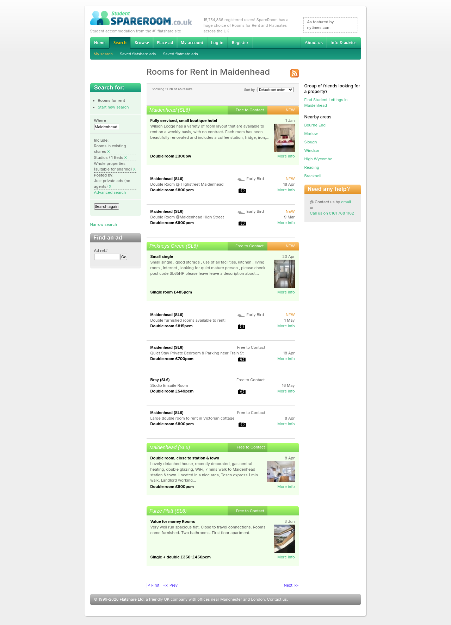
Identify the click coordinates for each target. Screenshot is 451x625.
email (346, 201)
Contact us (277, 599)
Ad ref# (101, 250)
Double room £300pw (170, 156)
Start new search (113, 107)
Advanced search (110, 192)
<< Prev (170, 585)
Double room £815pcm (171, 325)
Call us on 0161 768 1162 (332, 213)
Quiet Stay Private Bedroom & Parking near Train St (197, 353)
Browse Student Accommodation (141, 42)
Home (99, 42)
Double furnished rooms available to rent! (188, 320)
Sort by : (269, 90)
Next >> (291, 585)
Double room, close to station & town (185, 458)
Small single (161, 256)
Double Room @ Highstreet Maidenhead (187, 184)
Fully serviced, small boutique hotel (183, 120)
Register (240, 42)
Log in (217, 42)
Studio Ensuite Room (169, 385)
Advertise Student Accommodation (165, 42)
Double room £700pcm (172, 358)
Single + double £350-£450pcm (180, 557)
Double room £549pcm (172, 391)
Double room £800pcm (172, 189)
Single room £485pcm (171, 292)
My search (103, 53)
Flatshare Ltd (132, 599)
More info (286, 156)
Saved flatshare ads (138, 53)
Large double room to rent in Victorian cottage (192, 418)
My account (192, 42)
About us (314, 42)
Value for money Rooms (172, 521)
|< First (153, 585)
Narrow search (103, 224)
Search (119, 43)
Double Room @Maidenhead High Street (187, 217)
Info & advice (344, 42)
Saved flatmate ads (180, 53)
